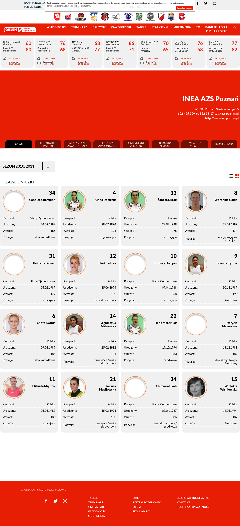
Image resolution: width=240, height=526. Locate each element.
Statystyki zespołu (136, 144)
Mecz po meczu (195, 144)
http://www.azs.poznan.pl (222, 118)
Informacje (224, 144)
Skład (18, 144)
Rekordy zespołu (165, 144)
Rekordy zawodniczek (107, 144)
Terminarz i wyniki (48, 144)
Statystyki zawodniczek (77, 144)
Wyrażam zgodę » (184, 8)
